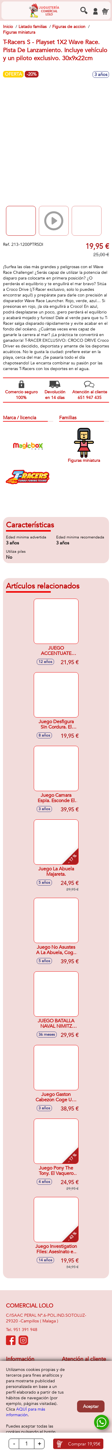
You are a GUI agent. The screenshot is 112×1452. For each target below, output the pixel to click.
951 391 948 (25, 1330)
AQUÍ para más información (25, 1412)
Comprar (84, 1444)
